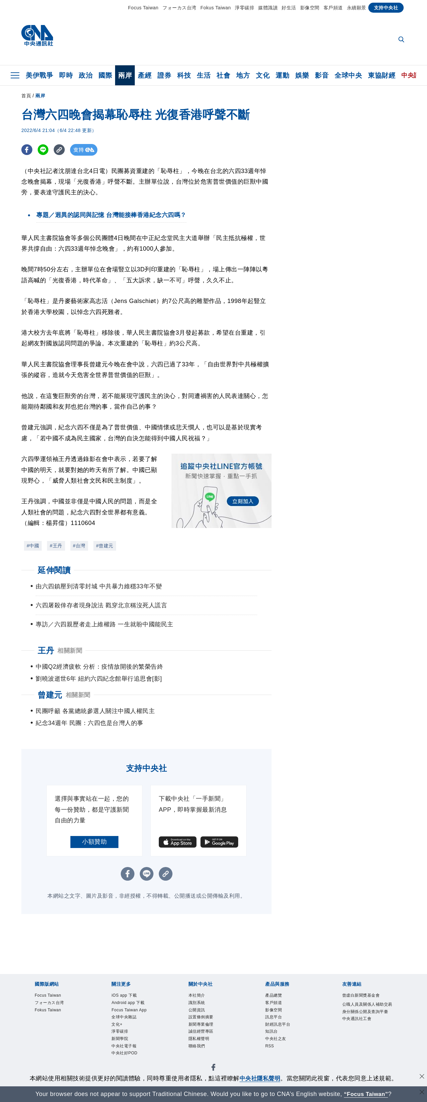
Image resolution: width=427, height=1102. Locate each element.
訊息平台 (275, 1019)
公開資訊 (198, 1011)
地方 (243, 75)
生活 (203, 75)
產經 (144, 75)
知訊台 (272, 1035)
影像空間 (310, 7)
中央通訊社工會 (359, 1028)
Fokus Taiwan (215, 7)
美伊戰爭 (39, 75)
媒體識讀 (268, 7)
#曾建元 (104, 545)
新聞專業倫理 (203, 1027)
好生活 (289, 7)
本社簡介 (198, 995)
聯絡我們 (198, 1051)
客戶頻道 (333, 7)
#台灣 (79, 545)
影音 (322, 75)
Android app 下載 (130, 1003)
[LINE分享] (44, 150)
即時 (66, 75)
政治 (85, 75)
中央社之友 (277, 1043)
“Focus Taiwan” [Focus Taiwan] (366, 1094)
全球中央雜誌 (125, 1019)
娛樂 (302, 75)
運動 (282, 75)
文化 (263, 75)
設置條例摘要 (203, 1019)
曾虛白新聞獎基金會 (364, 995)
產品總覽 (275, 995)
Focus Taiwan (143, 7)
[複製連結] (61, 150)
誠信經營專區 (203, 1035)
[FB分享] (27, 150)
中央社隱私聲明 (260, 1078)
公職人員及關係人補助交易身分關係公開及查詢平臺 (366, 1012)
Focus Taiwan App (131, 1011)
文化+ (117, 1027)
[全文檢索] (402, 40)
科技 (184, 75)
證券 (164, 75)
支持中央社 (386, 7)
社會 (223, 75)
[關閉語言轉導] (421, 1093)
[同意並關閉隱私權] (421, 1077)
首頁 (26, 95)
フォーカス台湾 (179, 7)
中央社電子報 (125, 1051)
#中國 (33, 545)
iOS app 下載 (125, 995)
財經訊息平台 (279, 1027)
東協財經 (381, 75)
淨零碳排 (244, 7)
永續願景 (356, 7)
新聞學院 (121, 1043)
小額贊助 (94, 841)
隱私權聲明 (200, 1043)
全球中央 (348, 75)
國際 (105, 75)
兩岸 (125, 75)
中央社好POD (126, 1059)
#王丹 (56, 545)
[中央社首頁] (37, 37)
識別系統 (198, 1003)
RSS (270, 1051)
